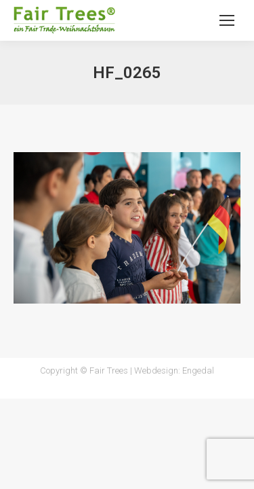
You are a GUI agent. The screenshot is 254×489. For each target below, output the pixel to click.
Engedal (198, 370)
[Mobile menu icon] (226, 20)
